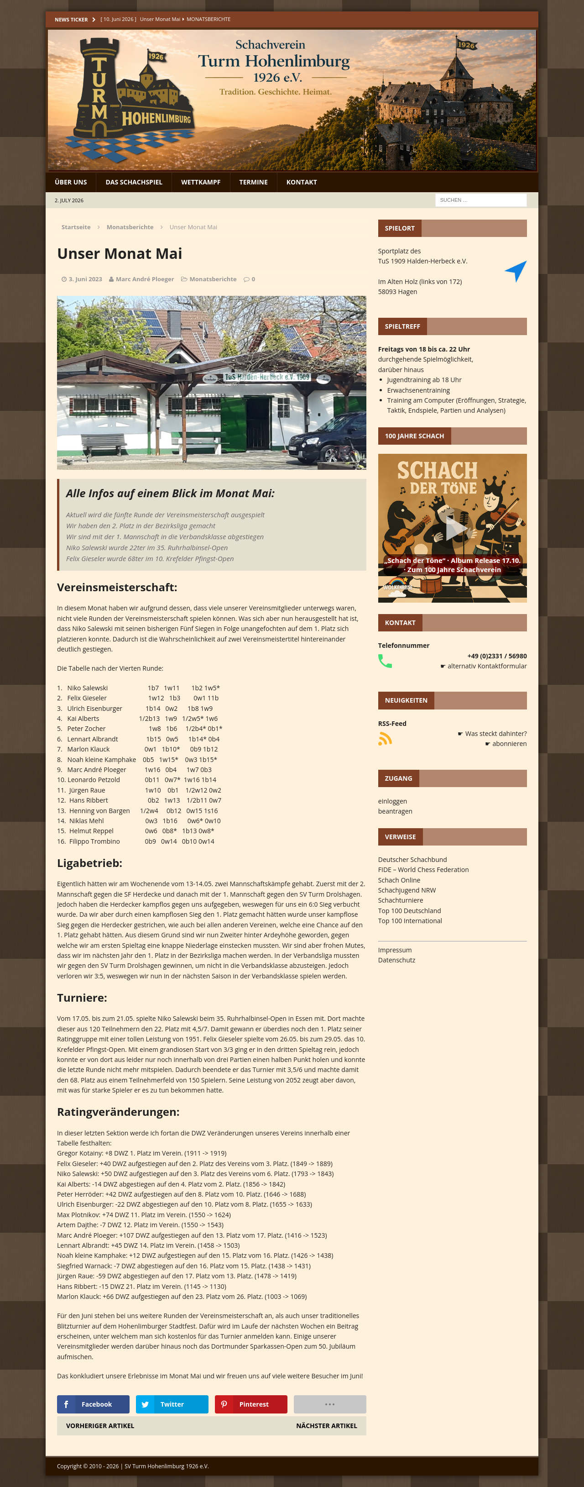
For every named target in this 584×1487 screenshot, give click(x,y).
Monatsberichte (213, 279)
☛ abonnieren (506, 743)
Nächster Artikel (326, 1425)
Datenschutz (396, 960)
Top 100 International (410, 920)
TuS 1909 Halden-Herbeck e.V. (423, 261)
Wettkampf (200, 182)
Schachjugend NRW (407, 890)
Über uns (71, 182)
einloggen (392, 801)
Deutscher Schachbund (412, 859)
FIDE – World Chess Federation (423, 869)
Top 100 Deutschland (409, 910)
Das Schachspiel (133, 182)
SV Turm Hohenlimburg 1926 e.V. (167, 1466)
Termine (254, 182)
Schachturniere (400, 900)
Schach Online (399, 880)
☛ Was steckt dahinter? (492, 733)
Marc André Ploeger (145, 279)
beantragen (395, 811)
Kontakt (302, 182)
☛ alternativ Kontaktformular (483, 666)
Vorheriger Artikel (100, 1425)
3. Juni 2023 (85, 279)
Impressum (395, 950)
